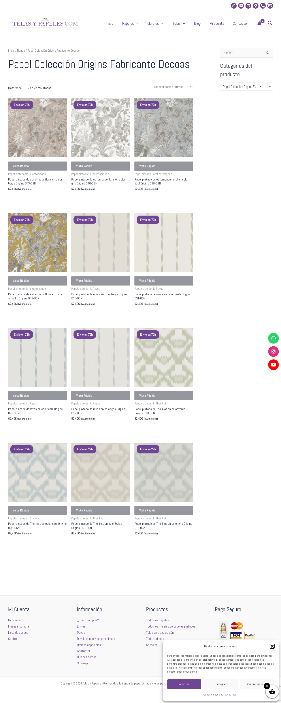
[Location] (255, 6)
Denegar (220, 684)
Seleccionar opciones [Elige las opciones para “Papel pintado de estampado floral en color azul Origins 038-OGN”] (154, 207)
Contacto (242, 25)
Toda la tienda (155, 639)
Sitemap (82, 663)
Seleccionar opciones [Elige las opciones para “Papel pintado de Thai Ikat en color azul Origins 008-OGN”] (28, 563)
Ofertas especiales (89, 645)
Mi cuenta (223, 25)
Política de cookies (212, 694)
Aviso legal (231, 694)
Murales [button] (175, 25)
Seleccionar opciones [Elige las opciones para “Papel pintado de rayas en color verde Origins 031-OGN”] (154, 325)
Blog (208, 25)
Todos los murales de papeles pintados (170, 626)
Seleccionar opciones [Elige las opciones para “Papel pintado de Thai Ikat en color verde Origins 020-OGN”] (154, 444)
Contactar (83, 651)
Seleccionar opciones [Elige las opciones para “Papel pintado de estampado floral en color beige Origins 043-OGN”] (28, 207)
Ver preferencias (257, 684)
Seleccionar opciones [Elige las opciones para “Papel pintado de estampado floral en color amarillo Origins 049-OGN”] (28, 325)
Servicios (152, 645)
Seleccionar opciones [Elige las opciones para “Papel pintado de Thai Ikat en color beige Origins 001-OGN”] (91, 563)
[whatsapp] (234, 6)
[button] (272, 646)
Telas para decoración (160, 632)
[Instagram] (241, 6)
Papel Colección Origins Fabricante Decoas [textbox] (244, 91)
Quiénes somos (86, 657)
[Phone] (263, 6)
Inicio (138, 25)
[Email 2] (270, 6)
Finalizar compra (18, 626)
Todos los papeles (157, 620)
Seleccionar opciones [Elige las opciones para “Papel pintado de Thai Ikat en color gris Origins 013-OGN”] (154, 563)
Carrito (12, 639)
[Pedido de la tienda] (173, 91)
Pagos (81, 632)
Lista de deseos (18, 632)
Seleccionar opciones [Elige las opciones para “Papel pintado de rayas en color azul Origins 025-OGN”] (28, 444)
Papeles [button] (154, 25)
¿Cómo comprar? (88, 620)
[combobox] (246, 91)
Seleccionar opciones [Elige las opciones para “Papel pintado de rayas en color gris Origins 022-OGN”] (91, 444)
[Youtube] (248, 6)
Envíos (81, 626)
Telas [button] (194, 25)
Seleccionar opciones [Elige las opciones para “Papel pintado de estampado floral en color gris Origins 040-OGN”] (91, 207)
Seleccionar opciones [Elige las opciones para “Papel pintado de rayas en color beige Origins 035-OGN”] (91, 325)
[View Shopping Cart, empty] (259, 25)
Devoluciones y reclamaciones (96, 639)
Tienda (21, 55)
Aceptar (184, 684)
